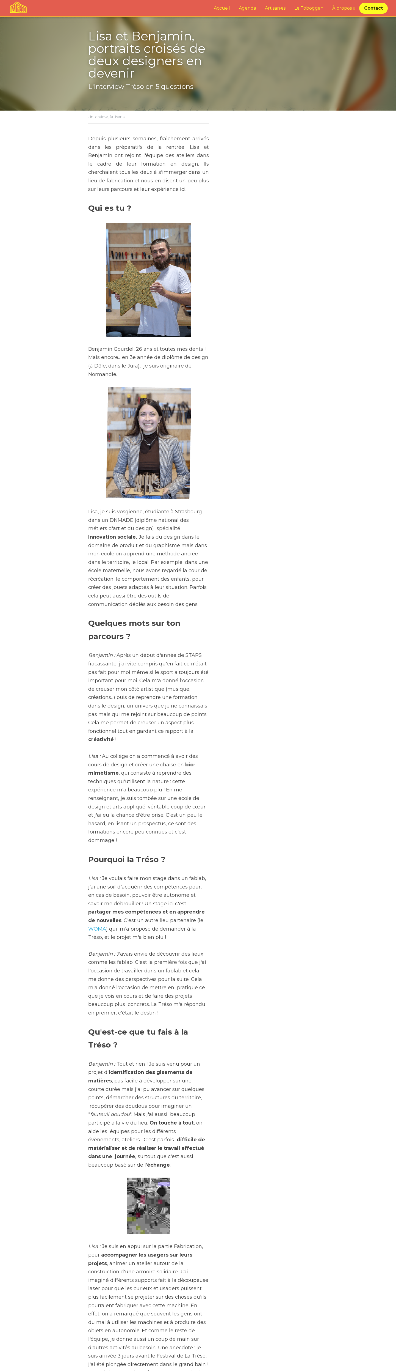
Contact (373, 8)
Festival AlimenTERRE (237, 1320)
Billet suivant (215, 1312)
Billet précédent (106, 1312)
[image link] (18, 8)
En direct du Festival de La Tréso (142, 1320)
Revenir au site (105, 1337)
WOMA (132, 722)
